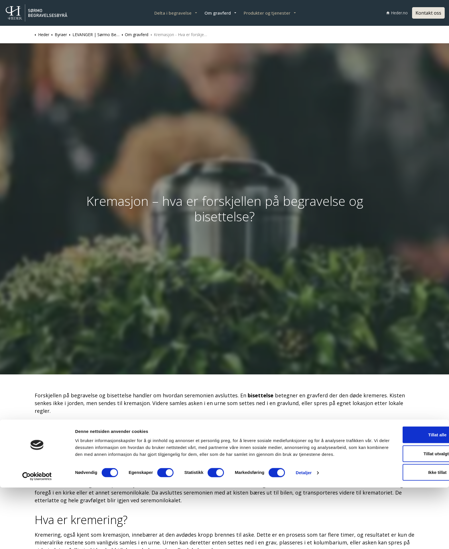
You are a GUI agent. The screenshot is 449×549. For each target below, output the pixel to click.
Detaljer (304, 537)
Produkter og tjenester (267, 13)
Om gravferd (217, 13)
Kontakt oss (428, 13)
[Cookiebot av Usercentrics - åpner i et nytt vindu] (37, 538)
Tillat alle (401, 492)
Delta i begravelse (173, 13)
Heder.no (397, 12)
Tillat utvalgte (401, 511)
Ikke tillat (401, 530)
